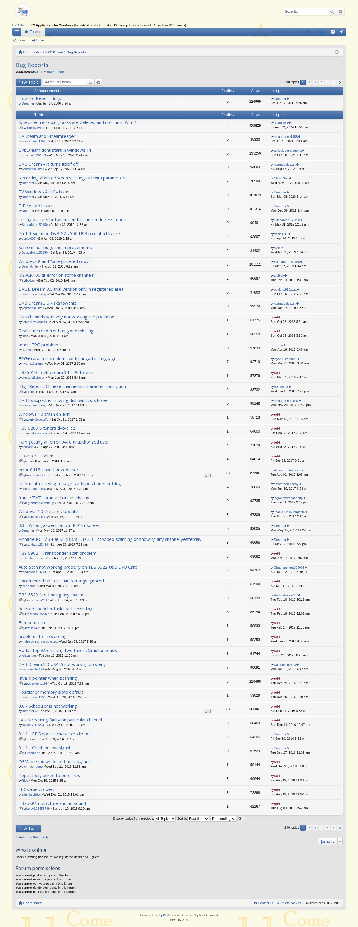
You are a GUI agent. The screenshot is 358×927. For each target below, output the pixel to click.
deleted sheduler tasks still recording (56, 608)
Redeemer (29, 586)
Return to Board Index (34, 837)
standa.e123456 (36, 544)
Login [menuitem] (342, 33)
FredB (60, 72)
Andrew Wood (35, 127)
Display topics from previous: (144, 818)
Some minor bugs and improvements (55, 247)
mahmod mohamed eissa (40, 641)
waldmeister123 (33, 669)
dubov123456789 (37, 808)
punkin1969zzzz (285, 289)
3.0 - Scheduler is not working (48, 706)
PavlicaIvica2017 (37, 600)
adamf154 (281, 122)
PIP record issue (35, 205)
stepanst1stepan (33, 377)
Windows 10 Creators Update (48, 511)
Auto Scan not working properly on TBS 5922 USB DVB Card (78, 567)
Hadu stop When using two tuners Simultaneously (68, 650)
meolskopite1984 (37, 683)
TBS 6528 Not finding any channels (53, 595)
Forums (36, 32)
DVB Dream (21, 25)
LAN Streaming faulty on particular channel (60, 720)
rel (276, 317)
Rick (25, 336)
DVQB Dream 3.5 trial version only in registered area (71, 289)
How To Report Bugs (40, 98)
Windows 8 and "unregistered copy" (54, 261)
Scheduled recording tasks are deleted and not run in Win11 (78, 122)
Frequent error (33, 622)
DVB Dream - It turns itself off (48, 164)
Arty (185, 919)
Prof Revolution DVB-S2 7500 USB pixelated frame (69, 233)
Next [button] (340, 82)
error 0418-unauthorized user (48, 469)
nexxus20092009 (34, 155)
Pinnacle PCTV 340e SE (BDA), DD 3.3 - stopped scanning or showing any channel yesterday (110, 539)
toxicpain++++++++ (39, 475)
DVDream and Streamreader (47, 136)
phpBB (162, 915)
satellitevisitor (31, 794)
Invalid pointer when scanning (48, 678)
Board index (32, 52)
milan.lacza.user (33, 558)
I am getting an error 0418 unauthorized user (64, 442)
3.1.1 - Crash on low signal (44, 747)
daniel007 (29, 238)
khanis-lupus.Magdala (289, 512)
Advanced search (340, 11)
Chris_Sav (281, 178)
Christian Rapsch (37, 614)
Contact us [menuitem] (265, 903)
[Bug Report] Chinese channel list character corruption (72, 386)
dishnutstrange (32, 766)
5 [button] (327, 82)
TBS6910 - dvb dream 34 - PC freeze (56, 372)
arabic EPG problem (38, 344)
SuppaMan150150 (35, 224)
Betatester (281, 387)
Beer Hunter (30, 266)
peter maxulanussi (34, 322)
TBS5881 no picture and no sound (52, 803)
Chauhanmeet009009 (289, 567)
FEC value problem (37, 789)
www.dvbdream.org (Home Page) (299, 32)
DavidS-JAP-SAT (34, 725)
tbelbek (30, 280)
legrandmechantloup (39, 503)
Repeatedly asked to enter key (49, 775)
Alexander (29, 655)
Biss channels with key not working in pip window (67, 317)
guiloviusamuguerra (288, 150)
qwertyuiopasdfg (36, 419)
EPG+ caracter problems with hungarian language (68, 358)
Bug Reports (76, 52)
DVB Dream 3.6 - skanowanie (47, 303)
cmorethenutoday (34, 294)
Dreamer (47, 72)
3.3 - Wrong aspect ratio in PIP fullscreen (59, 525)
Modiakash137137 (35, 572)
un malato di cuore (35, 433)
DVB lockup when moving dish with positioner (64, 400)
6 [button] (333, 82)
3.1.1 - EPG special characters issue (54, 734)
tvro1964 (31, 628)
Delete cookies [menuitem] (290, 903)
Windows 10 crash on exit (44, 414)
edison (29, 391)
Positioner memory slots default (51, 692)
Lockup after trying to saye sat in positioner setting (70, 483)
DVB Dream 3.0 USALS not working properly (62, 664)
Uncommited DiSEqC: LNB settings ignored (61, 581)
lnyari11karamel (33, 363)
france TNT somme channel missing (54, 497)
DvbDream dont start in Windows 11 (55, 150)
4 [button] (321, 82)
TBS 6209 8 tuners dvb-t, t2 (47, 428)
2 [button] (309, 82)
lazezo (26, 349)
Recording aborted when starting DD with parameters (73, 178)
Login (40, 40)
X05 (37, 72)
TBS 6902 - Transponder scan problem (57, 553)
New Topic (28, 82)
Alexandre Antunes (287, 470)
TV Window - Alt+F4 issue (44, 192)
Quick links (18, 33)
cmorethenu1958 (34, 141)
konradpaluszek (33, 169)
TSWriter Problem (37, 456)
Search (332, 11)
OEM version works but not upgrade (55, 761)
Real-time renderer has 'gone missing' (56, 331)
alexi (277, 248)
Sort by (193, 818)
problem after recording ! (44, 636)
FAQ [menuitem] (334, 33)
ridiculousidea (35, 517)
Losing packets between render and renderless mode (72, 219)
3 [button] (315, 82)
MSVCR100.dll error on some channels (56, 275)
